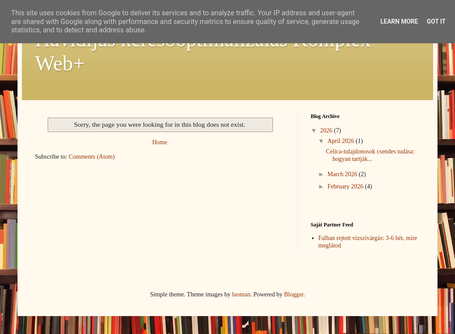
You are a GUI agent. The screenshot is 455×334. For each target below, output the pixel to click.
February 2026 (346, 186)
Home (159, 142)
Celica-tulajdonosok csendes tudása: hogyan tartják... (370, 155)
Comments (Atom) (92, 156)
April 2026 (341, 141)
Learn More (399, 21)
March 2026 (343, 174)
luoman (241, 294)
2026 (327, 130)
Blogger (293, 294)
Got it (436, 21)
